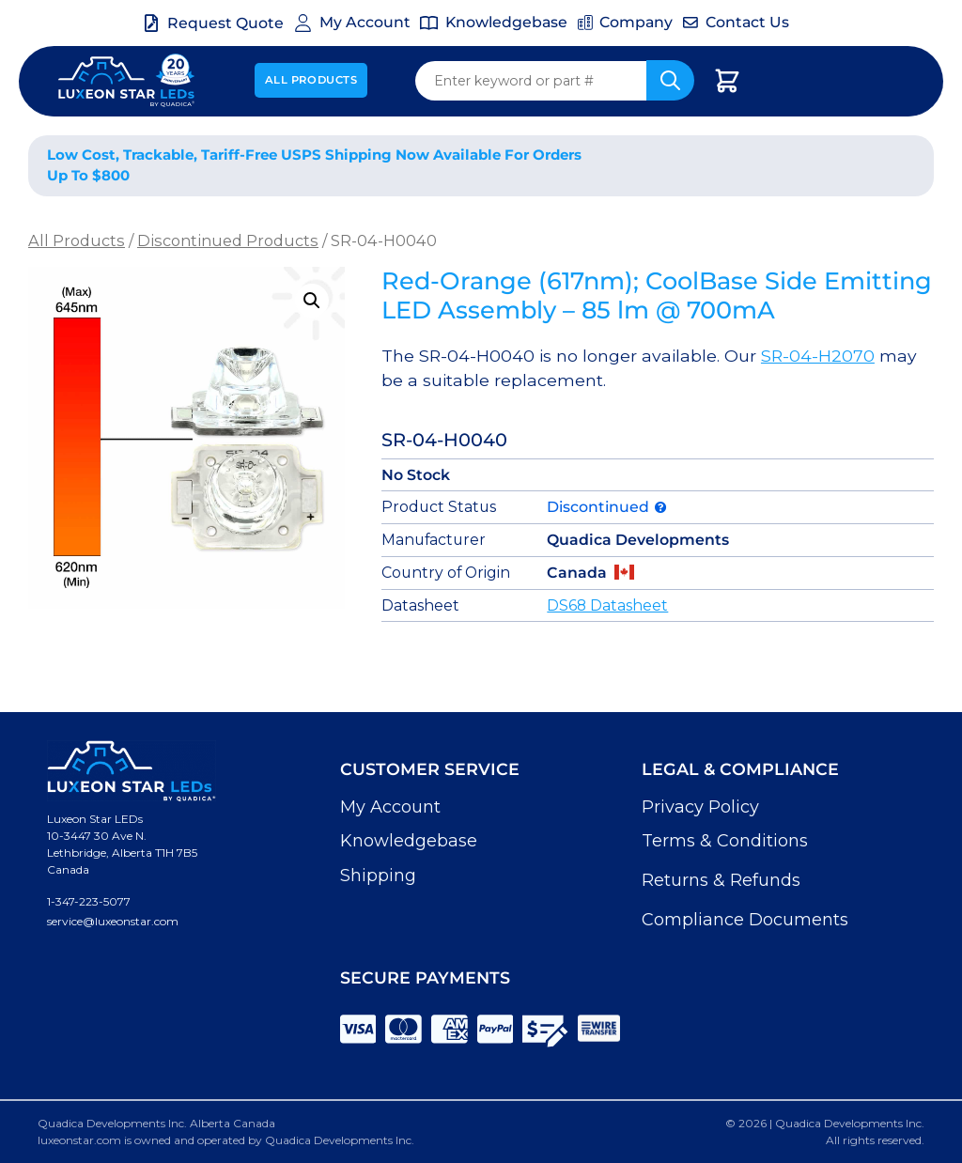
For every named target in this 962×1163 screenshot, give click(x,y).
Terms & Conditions (725, 840)
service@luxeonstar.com (112, 921)
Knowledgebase (408, 840)
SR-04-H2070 (818, 355)
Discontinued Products (227, 240)
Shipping (378, 875)
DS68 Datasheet (607, 605)
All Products (311, 79)
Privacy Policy (700, 807)
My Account (390, 807)
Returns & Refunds (721, 880)
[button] (312, 301)
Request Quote (225, 23)
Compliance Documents (745, 919)
